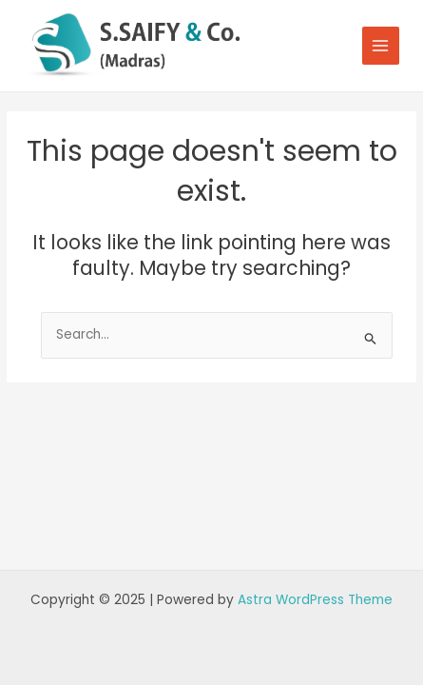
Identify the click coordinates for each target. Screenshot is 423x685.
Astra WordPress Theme (315, 600)
